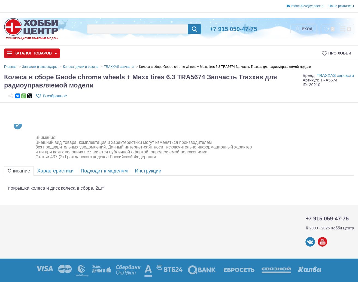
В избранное (55, 95)
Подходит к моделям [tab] (104, 171)
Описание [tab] (19, 171)
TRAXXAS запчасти (335, 75)
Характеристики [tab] (55, 171)
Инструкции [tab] (148, 171)
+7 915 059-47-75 (233, 29)
